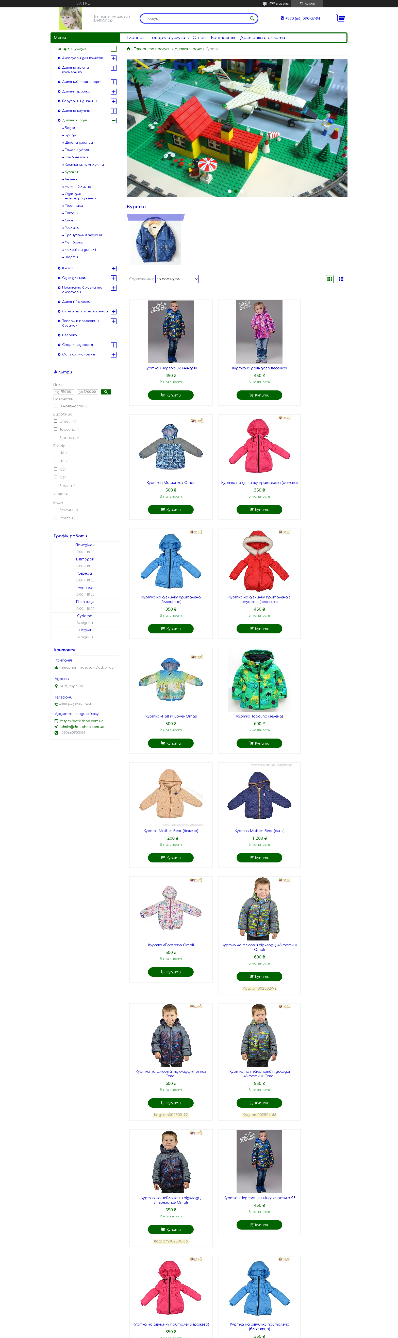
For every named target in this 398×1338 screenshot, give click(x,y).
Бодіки (70, 128)
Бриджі (71, 135)
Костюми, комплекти (84, 164)
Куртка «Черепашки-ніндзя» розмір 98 (163, 988)
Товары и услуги (167, 37)
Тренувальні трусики (84, 235)
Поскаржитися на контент (200, 1333)
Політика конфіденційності (250, 1333)
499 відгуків (279, 3)
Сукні (69, 220)
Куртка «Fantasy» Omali (237, 727)
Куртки (71, 172)
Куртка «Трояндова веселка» (237, 370)
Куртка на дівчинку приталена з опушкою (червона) (310, 489)
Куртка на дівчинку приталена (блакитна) (237, 489)
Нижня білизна (78, 187)
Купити (166, 397)
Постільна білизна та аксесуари (82, 290)
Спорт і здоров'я (77, 345)
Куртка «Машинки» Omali (310, 370)
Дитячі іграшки (76, 91)
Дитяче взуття (76, 110)
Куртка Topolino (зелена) (236, 609)
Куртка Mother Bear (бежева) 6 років (310, 1240)
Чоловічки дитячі (80, 250)
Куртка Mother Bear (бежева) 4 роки (163, 1240)
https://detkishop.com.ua (82, 721)
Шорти (71, 257)
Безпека (69, 335)
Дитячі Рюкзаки (76, 302)
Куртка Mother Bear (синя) (163, 727)
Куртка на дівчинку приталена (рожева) (163, 489)
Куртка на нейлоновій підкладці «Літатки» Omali (237, 859)
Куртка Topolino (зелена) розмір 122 (237, 1110)
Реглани (72, 228)
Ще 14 (63, 494)
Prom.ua (229, 1328)
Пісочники (74, 206)
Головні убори (77, 150)
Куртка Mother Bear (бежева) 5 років (237, 1240)
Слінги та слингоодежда (85, 311)
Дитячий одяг (188, 49)
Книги (67, 268)
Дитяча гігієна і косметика (76, 70)
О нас (199, 37)
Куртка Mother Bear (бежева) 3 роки (310, 1110)
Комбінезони (76, 157)
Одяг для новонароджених (80, 196)
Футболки (74, 242)
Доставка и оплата (262, 37)
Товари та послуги (152, 49)
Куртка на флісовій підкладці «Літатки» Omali (310, 729)
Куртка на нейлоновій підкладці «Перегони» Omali (310, 859)
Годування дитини (79, 101)
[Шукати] (252, 18)
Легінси (71, 179)
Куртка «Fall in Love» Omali (163, 609)
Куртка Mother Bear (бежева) (310, 609)
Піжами (71, 213)
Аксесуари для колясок (82, 58)
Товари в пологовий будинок (80, 323)
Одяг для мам (74, 278)
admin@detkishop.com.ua (81, 727)
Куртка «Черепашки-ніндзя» (163, 370)
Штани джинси (79, 142)
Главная (135, 37)
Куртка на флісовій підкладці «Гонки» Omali (163, 859)
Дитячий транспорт (81, 82)
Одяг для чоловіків (78, 354)
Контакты (223, 37)
